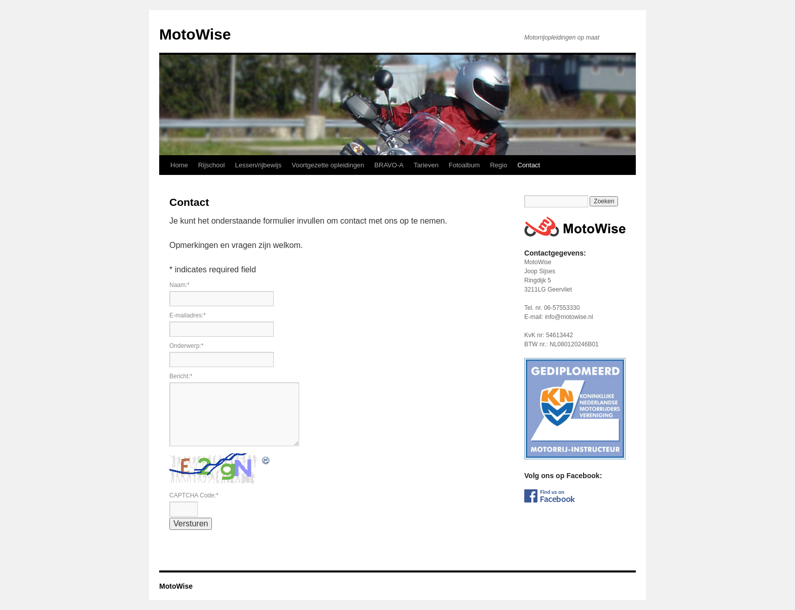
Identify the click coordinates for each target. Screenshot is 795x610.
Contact (528, 165)
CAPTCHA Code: (194, 495)
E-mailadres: (187, 315)
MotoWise (195, 34)
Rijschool (211, 165)
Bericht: (180, 376)
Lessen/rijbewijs (258, 165)
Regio (498, 165)
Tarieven (426, 165)
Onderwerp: (186, 345)
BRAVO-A (389, 165)
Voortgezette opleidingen (328, 165)
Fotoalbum (464, 165)
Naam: (179, 285)
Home (179, 165)
